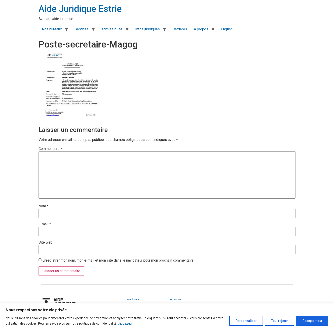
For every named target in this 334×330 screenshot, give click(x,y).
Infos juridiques (147, 29)
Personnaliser (245, 321)
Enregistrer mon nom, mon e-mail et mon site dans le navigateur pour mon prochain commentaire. (118, 260)
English (227, 29)
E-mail (45, 224)
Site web (46, 242)
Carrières (180, 29)
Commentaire (50, 149)
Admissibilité (111, 29)
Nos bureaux (52, 29)
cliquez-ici (125, 323)
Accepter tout (312, 321)
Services (82, 29)
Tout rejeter (278, 321)
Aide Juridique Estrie (80, 9)
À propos (201, 29)
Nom (43, 206)
